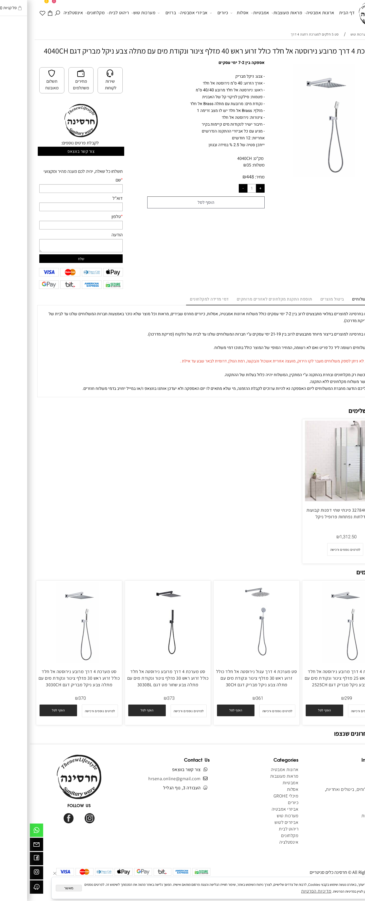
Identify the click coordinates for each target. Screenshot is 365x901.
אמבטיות (230, 13)
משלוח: (229, 165)
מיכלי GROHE (256, 796)
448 (220, 176)
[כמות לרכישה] (222, 188)
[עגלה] (20, 12)
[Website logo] (341, 13)
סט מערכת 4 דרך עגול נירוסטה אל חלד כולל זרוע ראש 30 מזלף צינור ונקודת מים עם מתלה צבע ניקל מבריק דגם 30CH (227, 678)
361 (230, 698)
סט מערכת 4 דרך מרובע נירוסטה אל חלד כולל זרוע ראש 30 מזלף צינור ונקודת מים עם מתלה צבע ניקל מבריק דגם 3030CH (49, 678)
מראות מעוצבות (257, 13)
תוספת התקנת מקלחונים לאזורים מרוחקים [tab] (245, 299)
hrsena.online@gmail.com (145, 778)
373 (141, 698)
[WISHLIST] (13, 12)
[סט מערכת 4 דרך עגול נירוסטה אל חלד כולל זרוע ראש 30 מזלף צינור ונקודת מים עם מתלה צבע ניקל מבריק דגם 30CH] (226, 661)
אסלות (210, 13)
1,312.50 (318, 536)
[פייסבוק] (7, 859)
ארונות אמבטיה (290, 13)
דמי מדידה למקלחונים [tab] (179, 299)
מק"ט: (228, 158)
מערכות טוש (114, 13)
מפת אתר (349, 809)
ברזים (137, 13)
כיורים (189, 13)
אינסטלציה (43, 12)
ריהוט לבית (88, 13)
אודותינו (350, 776)
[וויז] (7, 888)
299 (318, 698)
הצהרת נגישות (344, 816)
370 (52, 698)
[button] (348, 69)
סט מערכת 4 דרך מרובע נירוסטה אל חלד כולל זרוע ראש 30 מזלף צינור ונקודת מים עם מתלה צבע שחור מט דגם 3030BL (138, 678)
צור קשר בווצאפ (51, 151)
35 (219, 165)
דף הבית (317, 12)
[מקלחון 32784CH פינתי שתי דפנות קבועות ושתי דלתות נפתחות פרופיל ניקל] (315, 500)
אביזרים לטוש (256, 822)
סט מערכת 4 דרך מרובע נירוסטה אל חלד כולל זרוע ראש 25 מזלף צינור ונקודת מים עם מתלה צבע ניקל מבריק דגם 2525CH (315, 678)
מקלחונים (65, 13)
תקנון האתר (346, 783)
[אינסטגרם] (7, 874)
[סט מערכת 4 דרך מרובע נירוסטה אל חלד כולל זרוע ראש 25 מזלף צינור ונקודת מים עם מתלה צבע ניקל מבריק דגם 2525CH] (315, 661)
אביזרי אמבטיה (163, 13)
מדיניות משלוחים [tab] (337, 299)
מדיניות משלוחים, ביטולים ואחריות (326, 789)
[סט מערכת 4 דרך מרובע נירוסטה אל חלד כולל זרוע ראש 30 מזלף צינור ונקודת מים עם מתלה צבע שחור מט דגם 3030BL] (138, 661)
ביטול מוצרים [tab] (302, 299)
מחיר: (229, 177)
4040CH (215, 158)
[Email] (7, 845)
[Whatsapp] (7, 831)
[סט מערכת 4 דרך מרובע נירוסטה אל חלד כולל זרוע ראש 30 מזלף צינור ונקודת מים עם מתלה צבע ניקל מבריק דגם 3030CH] (49, 661)
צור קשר (350, 796)
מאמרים (350, 802)
